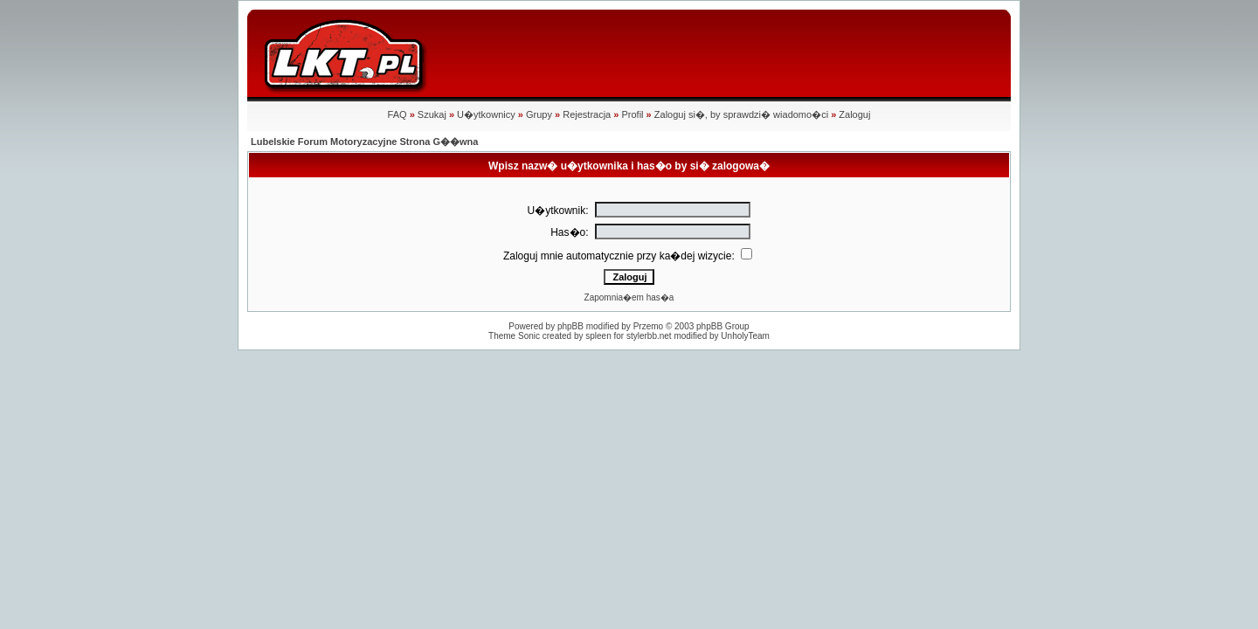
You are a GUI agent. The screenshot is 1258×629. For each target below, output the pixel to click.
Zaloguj (854, 114)
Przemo (648, 326)
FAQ (397, 114)
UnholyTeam (745, 336)
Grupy (539, 114)
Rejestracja (587, 114)
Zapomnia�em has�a (629, 297)
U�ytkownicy (486, 114)
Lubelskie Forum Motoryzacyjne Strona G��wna (364, 141)
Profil (632, 114)
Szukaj (432, 114)
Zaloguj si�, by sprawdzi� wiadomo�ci (741, 114)
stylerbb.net (649, 336)
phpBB (570, 326)
